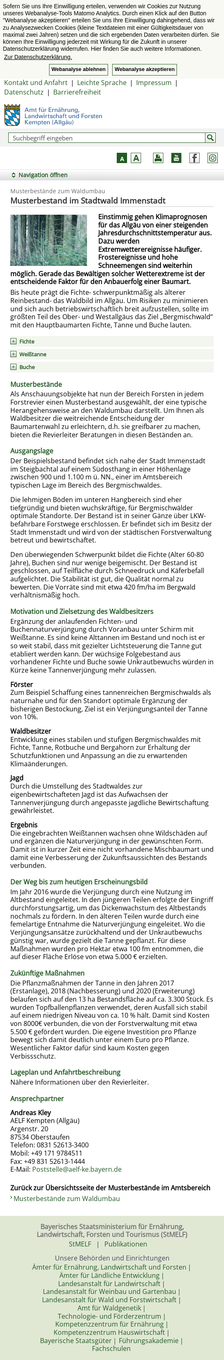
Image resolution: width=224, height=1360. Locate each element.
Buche (27, 367)
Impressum (154, 82)
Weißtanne (32, 354)
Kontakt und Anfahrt (36, 82)
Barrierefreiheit (77, 92)
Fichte (26, 341)
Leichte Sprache (102, 82)
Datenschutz (24, 92)
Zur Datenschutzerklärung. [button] (38, 57)
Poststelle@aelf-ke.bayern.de (77, 1169)
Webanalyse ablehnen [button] (79, 69)
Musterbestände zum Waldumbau (67, 1198)
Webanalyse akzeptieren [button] (144, 69)
